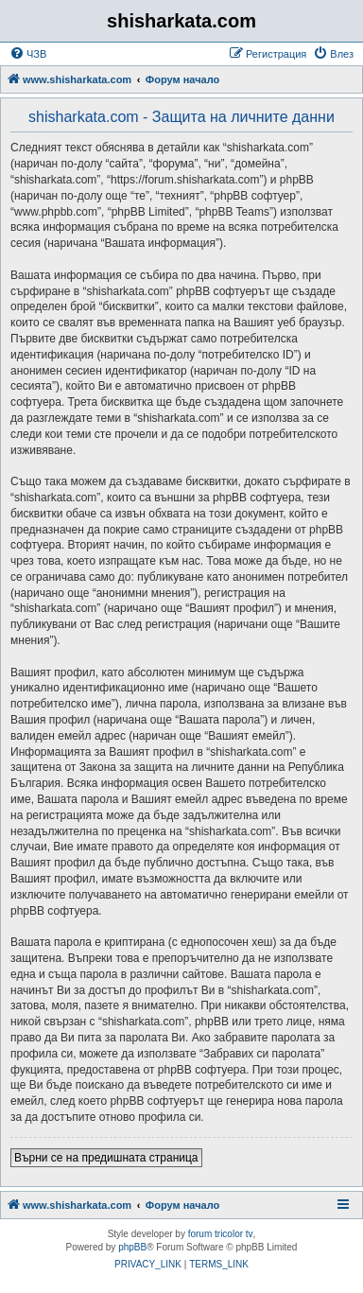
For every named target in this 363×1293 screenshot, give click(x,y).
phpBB (132, 1247)
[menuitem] (27, 54)
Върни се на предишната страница (106, 1157)
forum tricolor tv (220, 1234)
